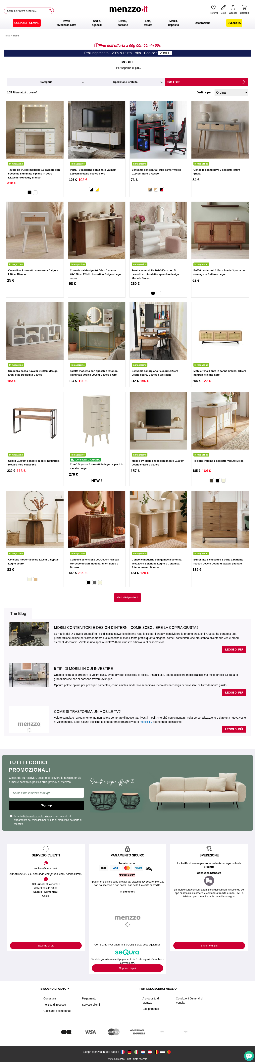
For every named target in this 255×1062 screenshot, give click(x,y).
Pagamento (89, 998)
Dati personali (151, 1008)
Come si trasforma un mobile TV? (87, 712)
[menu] (127, 23)
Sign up (46, 805)
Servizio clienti (91, 1004)
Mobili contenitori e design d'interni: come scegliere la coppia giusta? (126, 628)
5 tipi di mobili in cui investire (83, 669)
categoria (46, 81)
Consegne (49, 998)
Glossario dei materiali (57, 1010)
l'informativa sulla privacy (37, 816)
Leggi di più (234, 649)
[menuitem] (27, 23)
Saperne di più (45, 945)
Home (7, 35)
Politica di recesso (54, 1004)
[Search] (50, 10)
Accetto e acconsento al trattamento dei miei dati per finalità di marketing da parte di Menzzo (46, 820)
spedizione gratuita (125, 81)
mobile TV (146, 721)
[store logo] (130, 11)
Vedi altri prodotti (127, 597)
